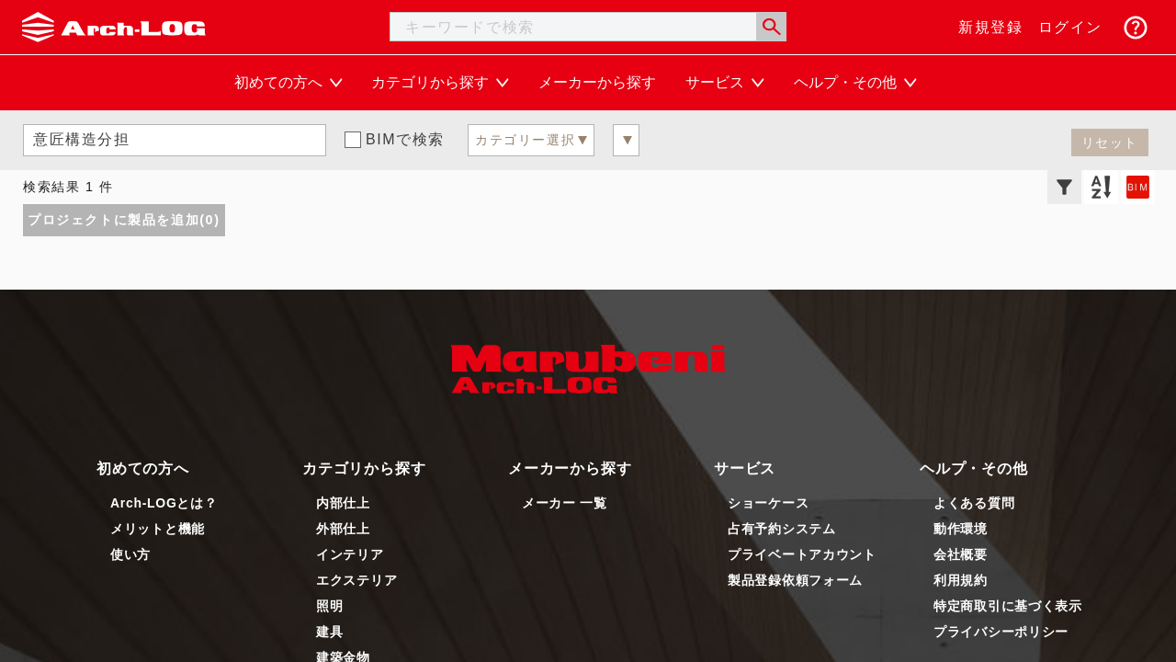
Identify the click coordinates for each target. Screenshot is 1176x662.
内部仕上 (343, 503)
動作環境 (960, 528)
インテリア (350, 554)
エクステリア (356, 580)
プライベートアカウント (802, 554)
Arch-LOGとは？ (164, 503)
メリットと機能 (157, 528)
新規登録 (990, 27)
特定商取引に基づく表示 (1007, 606)
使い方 (130, 554)
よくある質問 (973, 503)
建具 (329, 631)
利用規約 (960, 580)
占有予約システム (782, 528)
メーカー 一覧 (564, 503)
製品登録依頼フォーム (795, 580)
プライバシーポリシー (1001, 631)
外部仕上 (343, 528)
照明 (329, 606)
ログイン (1070, 27)
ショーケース (768, 503)
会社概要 (960, 554)
